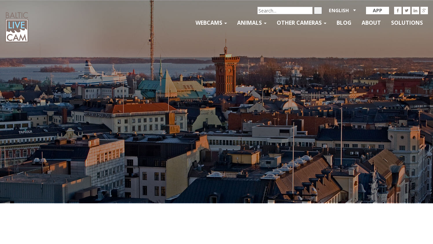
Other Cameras (301, 22)
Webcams (211, 22)
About (371, 22)
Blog (344, 22)
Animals (252, 22)
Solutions (407, 22)
